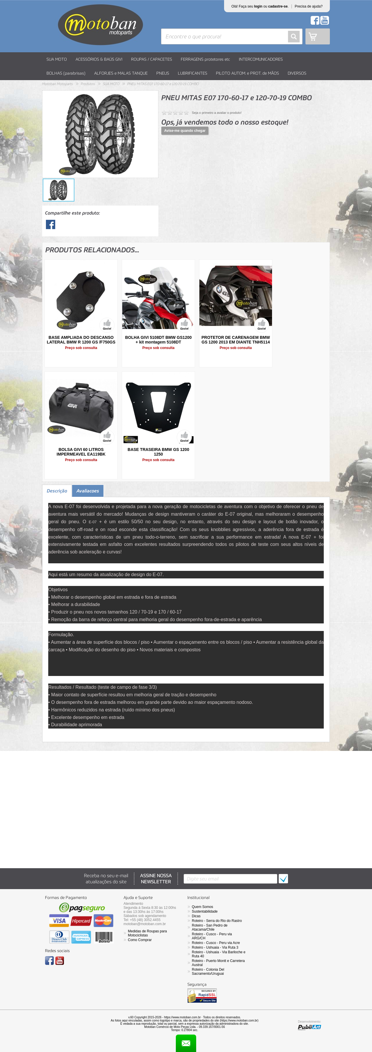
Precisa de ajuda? (309, 6)
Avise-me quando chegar (184, 131)
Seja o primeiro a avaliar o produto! (217, 112)
